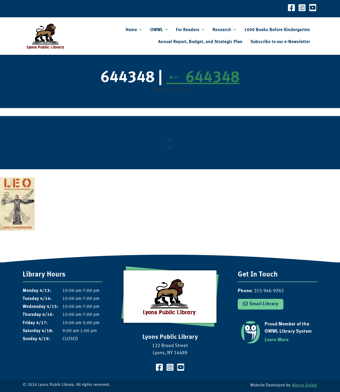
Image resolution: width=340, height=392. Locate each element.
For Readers (187, 30)
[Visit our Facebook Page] (291, 8)
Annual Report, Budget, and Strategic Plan (200, 42)
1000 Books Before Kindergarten (277, 30)
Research (221, 30)
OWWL (156, 30)
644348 (202, 78)
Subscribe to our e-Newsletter (280, 42)
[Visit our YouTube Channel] (312, 8)
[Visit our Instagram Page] (302, 8)
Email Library (264, 304)
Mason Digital (304, 385)
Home (131, 30)
